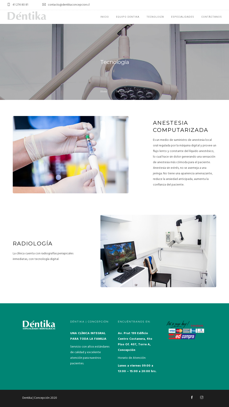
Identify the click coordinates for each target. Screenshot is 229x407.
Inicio (104, 16)
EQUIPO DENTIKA (127, 16)
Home (103, 91)
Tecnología (155, 16)
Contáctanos (211, 16)
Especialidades (182, 16)
